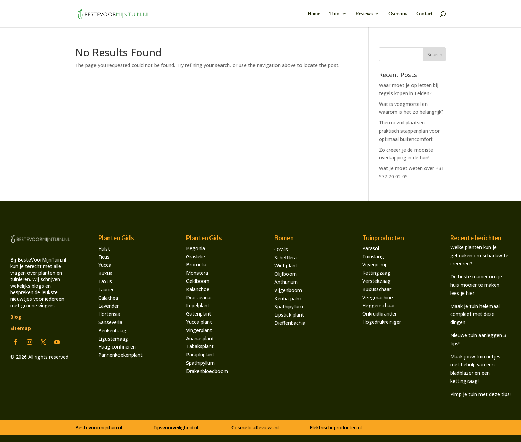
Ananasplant (200, 338)
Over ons (397, 14)
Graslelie (195, 256)
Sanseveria (110, 322)
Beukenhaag (112, 330)
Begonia (195, 248)
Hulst (104, 248)
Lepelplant (197, 305)
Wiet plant (285, 265)
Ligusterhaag (113, 338)
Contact (424, 14)
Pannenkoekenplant (120, 355)
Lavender (108, 305)
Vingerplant (199, 330)
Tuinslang (373, 256)
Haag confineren (117, 346)
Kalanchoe (197, 289)
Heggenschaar (378, 305)
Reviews (363, 14)
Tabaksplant (200, 346)
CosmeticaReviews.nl (255, 427)
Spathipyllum (200, 363)
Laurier (106, 289)
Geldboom (197, 281)
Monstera (197, 272)
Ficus (104, 257)
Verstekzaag (376, 281)
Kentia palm (287, 298)
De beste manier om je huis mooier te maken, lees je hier (476, 284)
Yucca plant (199, 322)
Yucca (104, 265)
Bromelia (196, 264)
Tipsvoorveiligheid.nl (175, 427)
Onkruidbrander (379, 313)
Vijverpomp (375, 264)
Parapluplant (200, 354)
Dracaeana (198, 297)
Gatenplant (198, 313)
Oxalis (281, 249)
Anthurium (286, 282)
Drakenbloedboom (207, 371)
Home (314, 14)
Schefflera (285, 257)
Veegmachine (377, 297)
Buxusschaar (376, 289)
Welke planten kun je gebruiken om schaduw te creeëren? (479, 255)
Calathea (108, 298)
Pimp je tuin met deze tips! (480, 394)
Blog (15, 316)
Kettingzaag (376, 272)
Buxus (105, 273)
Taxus (105, 281)
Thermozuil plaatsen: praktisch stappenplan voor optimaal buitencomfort (409, 130)
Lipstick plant (289, 314)
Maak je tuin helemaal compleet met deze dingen (475, 314)
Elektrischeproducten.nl (336, 427)
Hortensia (109, 314)
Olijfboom (285, 273)
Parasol (370, 248)
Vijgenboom (288, 290)
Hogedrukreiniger (381, 322)
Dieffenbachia (289, 323)
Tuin (334, 14)
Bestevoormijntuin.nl (98, 427)
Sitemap (20, 328)
